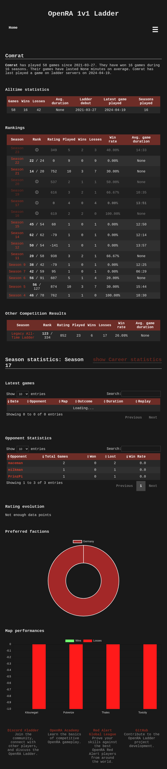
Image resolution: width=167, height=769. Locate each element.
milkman (15, 470)
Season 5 (17, 287)
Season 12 (17, 246)
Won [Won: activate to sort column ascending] (93, 457)
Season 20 (17, 182)
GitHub (141, 731)
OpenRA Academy (64, 731)
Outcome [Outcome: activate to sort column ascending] (85, 402)
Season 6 (17, 278)
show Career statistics (127, 360)
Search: (134, 394)
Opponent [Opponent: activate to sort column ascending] (38, 402)
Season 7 (17, 272)
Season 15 (17, 224)
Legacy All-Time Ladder (23, 336)
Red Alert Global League (102, 732)
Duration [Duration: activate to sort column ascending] (114, 402)
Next (153, 418)
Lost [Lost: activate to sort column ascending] (112, 457)
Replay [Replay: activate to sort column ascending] (144, 402)
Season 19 (17, 193)
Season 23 (17, 150)
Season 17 (17, 203)
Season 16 (17, 214)
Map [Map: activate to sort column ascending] (64, 402)
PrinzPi (15, 477)
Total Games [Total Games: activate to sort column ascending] (56, 457)
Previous (133, 418)
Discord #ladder (23, 731)
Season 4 (17, 296)
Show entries (25, 394)
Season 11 (17, 256)
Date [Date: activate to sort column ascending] (14, 402)
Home (13, 28)
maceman (15, 463)
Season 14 (17, 235)
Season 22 (17, 161)
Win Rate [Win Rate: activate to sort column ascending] (137, 457)
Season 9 (17, 265)
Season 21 (17, 171)
